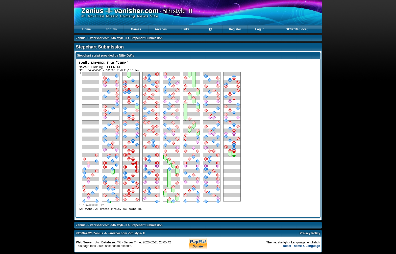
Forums (111, 29)
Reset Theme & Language (301, 246)
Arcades (161, 29)
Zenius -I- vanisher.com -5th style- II (101, 38)
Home (86, 29)
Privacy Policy (310, 233)
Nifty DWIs (126, 55)
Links (185, 29)
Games (136, 29)
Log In (259, 29)
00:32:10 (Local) (297, 29)
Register (235, 29)
